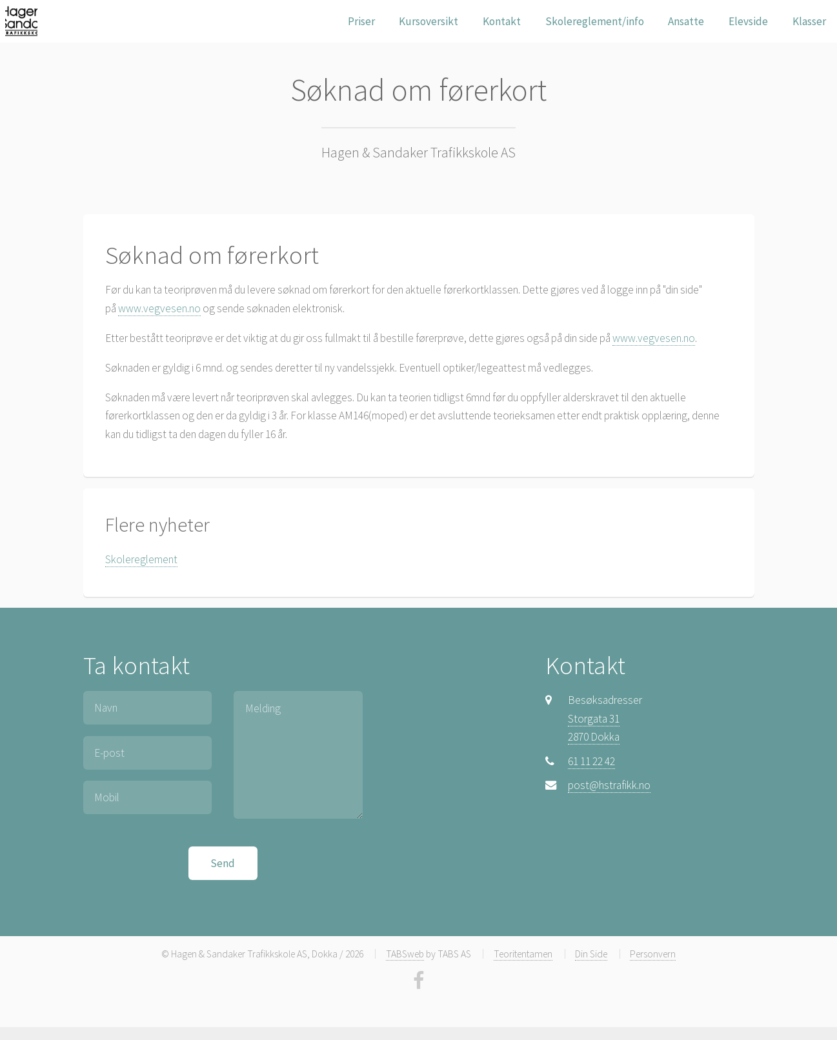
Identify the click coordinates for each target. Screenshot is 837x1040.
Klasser (809, 21)
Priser (361, 21)
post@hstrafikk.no (609, 785)
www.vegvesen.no (159, 308)
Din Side (591, 954)
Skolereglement (141, 559)
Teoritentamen (523, 954)
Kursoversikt (428, 21)
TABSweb (405, 954)
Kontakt (502, 21)
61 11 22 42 (591, 761)
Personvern (653, 954)
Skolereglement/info (594, 21)
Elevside (748, 21)
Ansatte (686, 21)
